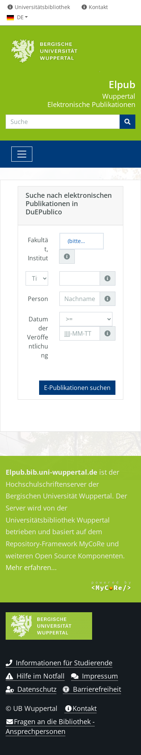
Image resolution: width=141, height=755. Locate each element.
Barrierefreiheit (92, 689)
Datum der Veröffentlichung (37, 337)
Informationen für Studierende (59, 662)
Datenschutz (31, 689)
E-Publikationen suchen (77, 388)
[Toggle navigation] (21, 154)
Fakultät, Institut (38, 249)
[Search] (63, 122)
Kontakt (80, 708)
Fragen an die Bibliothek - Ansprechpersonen (50, 726)
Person (38, 299)
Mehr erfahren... (31, 567)
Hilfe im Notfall (35, 675)
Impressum (94, 675)
